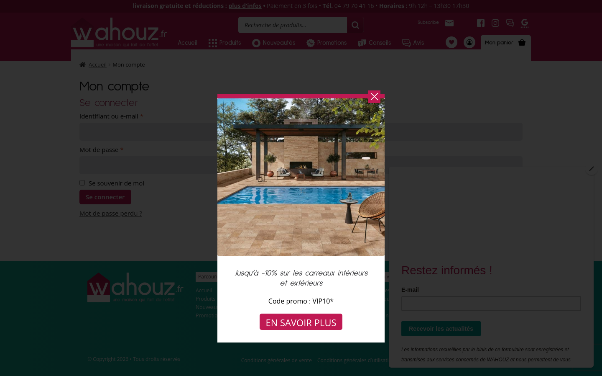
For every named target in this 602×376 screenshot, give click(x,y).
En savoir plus (301, 322)
